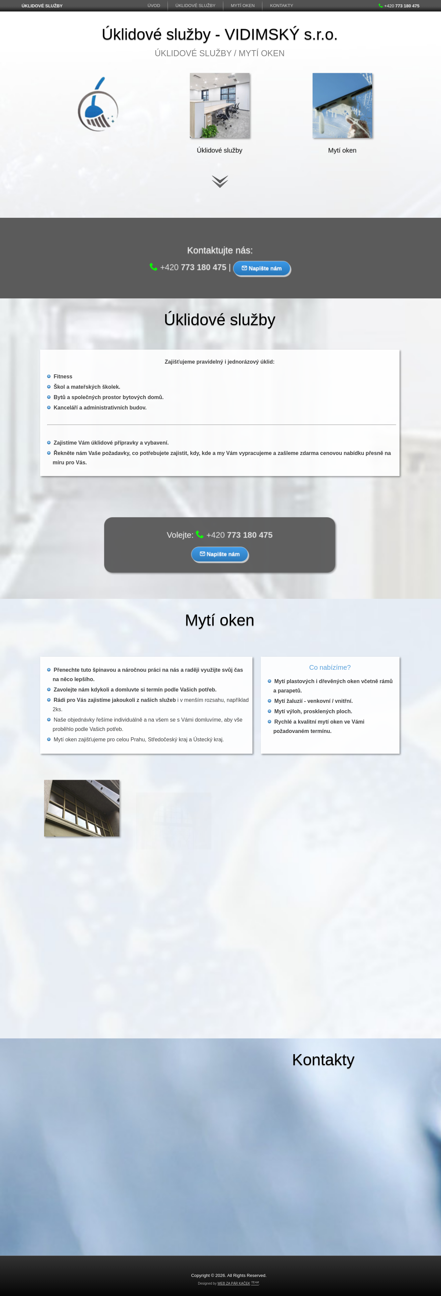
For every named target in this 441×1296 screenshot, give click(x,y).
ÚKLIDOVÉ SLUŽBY (41, 5)
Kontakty (281, 5)
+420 (400, 5)
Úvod (154, 5)
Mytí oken (243, 5)
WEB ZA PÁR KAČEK (233, 1283)
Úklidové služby (196, 5)
